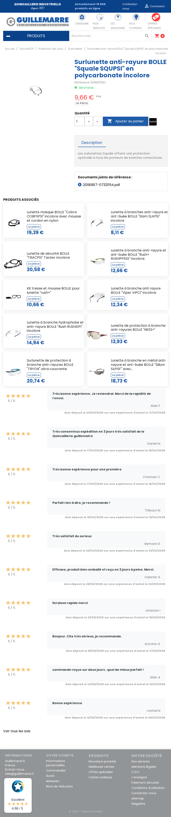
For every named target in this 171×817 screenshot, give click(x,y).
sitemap (138, 798)
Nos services (141, 761)
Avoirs (50, 776)
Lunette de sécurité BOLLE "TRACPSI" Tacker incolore (48, 255)
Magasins (138, 804)
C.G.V (135, 772)
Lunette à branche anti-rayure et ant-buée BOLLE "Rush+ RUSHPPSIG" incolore (138, 254)
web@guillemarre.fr (19, 774)
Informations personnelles (55, 763)
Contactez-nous (144, 793)
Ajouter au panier (125, 121)
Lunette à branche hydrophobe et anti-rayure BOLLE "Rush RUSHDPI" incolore (55, 326)
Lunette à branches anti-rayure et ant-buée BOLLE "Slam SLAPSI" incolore (139, 216)
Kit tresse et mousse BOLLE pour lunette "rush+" (53, 290)
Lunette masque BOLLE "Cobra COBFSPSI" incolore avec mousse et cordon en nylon (54, 216)
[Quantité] (80, 121)
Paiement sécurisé (145, 782)
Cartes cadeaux (100, 777)
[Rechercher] (110, 36)
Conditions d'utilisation (148, 788)
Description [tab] (91, 142)
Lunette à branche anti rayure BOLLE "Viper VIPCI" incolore (136, 290)
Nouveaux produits (102, 761)
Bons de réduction (59, 786)
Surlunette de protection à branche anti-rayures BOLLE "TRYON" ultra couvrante (50, 364)
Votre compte (60, 755)
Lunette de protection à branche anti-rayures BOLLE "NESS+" (138, 327)
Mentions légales (144, 767)
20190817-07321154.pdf (101, 185)
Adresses (52, 781)
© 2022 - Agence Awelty (85, 811)
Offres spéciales (101, 772)
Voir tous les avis (16, 731)
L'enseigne (139, 777)
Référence (82, 83)
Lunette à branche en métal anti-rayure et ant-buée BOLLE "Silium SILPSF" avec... (139, 364)
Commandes (56, 770)
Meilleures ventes (101, 767)
